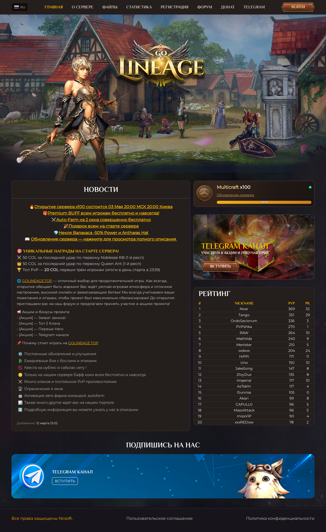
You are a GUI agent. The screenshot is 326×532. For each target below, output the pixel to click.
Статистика (139, 7)
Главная (54, 7)
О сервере (82, 7)
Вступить (220, 266)
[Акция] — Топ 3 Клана (39, 323)
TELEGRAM (254, 7)
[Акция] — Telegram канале (44, 334)
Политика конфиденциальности (280, 518)
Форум (204, 7)
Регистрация (174, 7)
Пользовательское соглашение (159, 518)
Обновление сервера (235, 195)
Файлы (109, 7)
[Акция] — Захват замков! (42, 317)
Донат (228, 7)
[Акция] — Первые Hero (41, 329)
